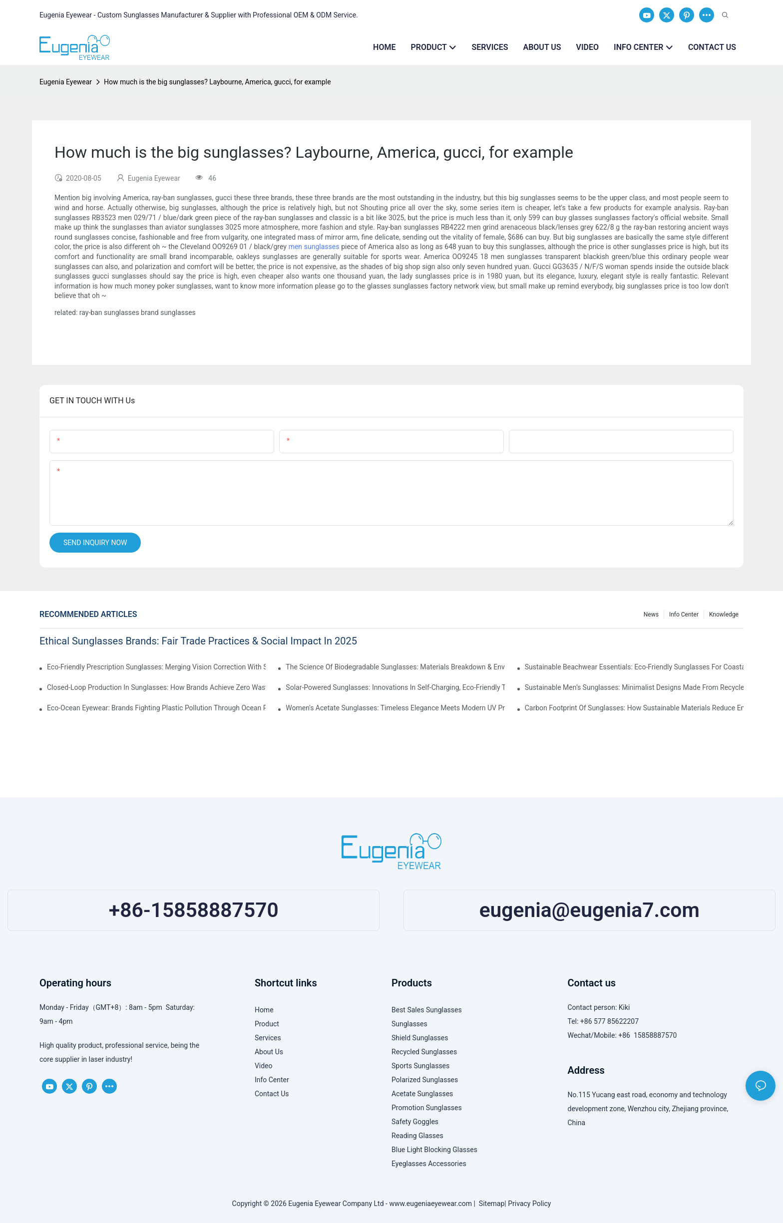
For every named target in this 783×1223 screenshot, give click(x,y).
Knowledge (724, 614)
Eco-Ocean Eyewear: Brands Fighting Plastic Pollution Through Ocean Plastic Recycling (156, 708)
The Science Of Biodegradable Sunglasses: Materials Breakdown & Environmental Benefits (395, 667)
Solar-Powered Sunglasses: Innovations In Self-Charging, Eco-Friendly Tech (395, 687)
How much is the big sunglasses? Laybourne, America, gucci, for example (217, 82)
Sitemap (489, 1204)
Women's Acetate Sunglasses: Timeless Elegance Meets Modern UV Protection (395, 708)
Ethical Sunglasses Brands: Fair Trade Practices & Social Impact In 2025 (198, 641)
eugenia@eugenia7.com (589, 910)
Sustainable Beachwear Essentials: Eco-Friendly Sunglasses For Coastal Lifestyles (634, 667)
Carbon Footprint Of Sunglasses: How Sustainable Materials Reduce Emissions (634, 708)
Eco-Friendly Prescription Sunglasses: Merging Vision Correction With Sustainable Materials (156, 667)
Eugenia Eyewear (65, 82)
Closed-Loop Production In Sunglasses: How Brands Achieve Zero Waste (156, 687)
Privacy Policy (529, 1204)
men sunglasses (314, 247)
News (651, 614)
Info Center (684, 614)
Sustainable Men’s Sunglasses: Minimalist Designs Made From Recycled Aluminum (634, 687)
